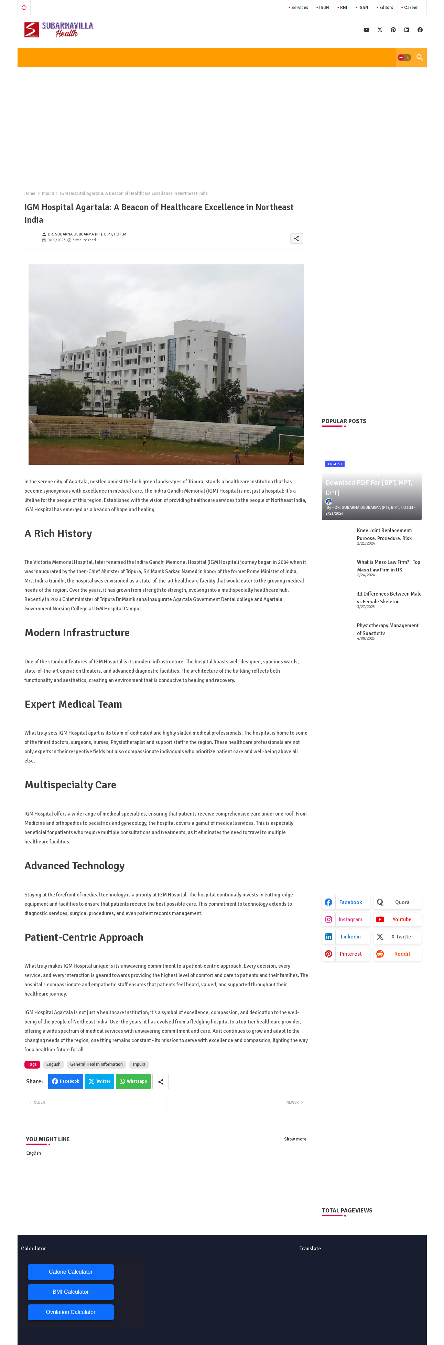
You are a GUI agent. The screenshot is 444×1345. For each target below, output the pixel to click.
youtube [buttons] (402, 919)
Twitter (103, 1081)
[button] (404, 57)
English (53, 1064)
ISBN (323, 7)
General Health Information (96, 1064)
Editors (385, 7)
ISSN (362, 7)
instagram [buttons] (350, 919)
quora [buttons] (402, 902)
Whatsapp (137, 1081)
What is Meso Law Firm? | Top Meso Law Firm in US (388, 566)
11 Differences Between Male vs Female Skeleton (389, 598)
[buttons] (366, 29)
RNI (343, 7)
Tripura (47, 193)
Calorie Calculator (71, 1272)
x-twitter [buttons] (402, 936)
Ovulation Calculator (70, 1312)
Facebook (69, 1081)
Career (410, 7)
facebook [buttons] (350, 902)
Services (299, 7)
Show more (295, 1139)
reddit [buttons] (402, 953)
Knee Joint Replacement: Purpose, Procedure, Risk (384, 534)
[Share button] (160, 1081)
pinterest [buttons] (351, 953)
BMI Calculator (71, 1292)
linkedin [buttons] (351, 936)
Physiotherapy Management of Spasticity (388, 629)
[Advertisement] (222, 123)
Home (29, 193)
